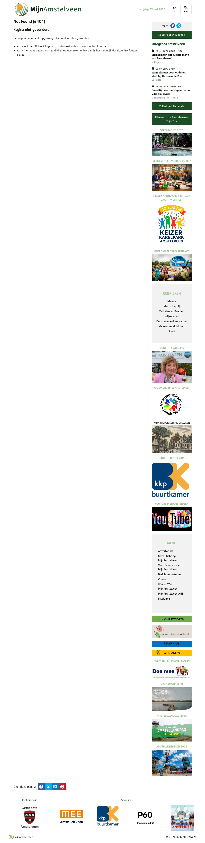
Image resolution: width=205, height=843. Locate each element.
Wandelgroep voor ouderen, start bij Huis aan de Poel (169, 74)
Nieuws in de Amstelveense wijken (171, 119)
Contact (163, 579)
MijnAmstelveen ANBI (171, 593)
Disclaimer (164, 598)
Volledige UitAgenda (171, 106)
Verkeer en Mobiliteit (172, 326)
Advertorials (165, 551)
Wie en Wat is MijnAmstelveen (168, 586)
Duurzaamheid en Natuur (171, 321)
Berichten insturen (169, 574)
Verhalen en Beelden (171, 311)
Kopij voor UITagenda (171, 34)
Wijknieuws (172, 316)
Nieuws (171, 301)
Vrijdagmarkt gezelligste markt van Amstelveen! (170, 56)
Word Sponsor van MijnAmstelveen (169, 567)
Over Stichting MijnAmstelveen (168, 558)
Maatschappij (172, 306)
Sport (171, 331)
